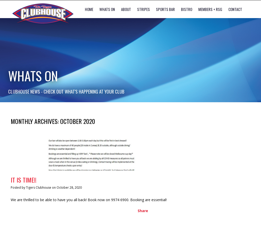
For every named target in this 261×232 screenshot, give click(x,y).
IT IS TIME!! (23, 179)
